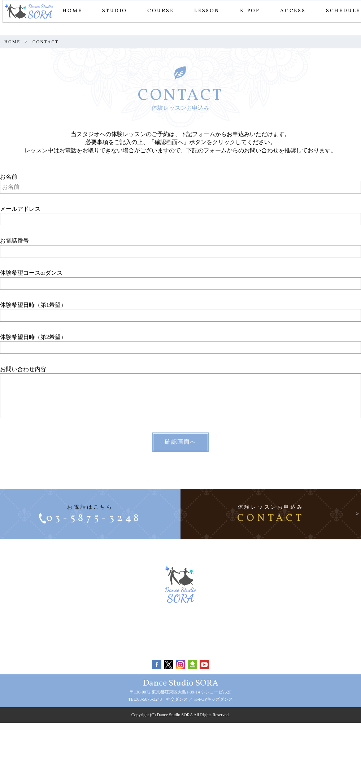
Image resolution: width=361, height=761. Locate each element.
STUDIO (111, 11)
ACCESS (290, 11)
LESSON (204, 11)
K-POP (247, 11)
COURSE (157, 11)
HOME (69, 11)
